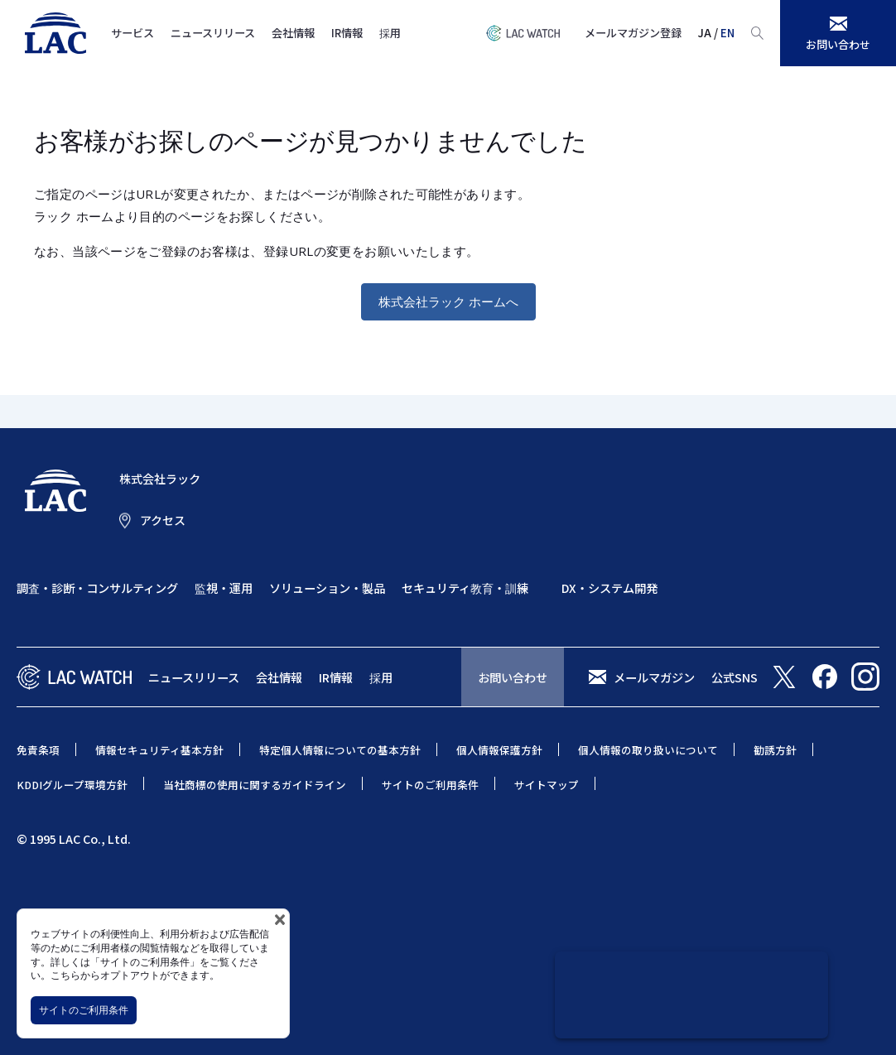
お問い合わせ (512, 677)
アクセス (162, 520)
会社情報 (293, 33)
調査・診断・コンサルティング (97, 587)
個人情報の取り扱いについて (648, 750)
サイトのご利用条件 (83, 1010)
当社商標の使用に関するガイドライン (254, 784)
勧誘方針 (775, 750)
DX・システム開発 (609, 587)
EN (727, 33)
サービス (132, 33)
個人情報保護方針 (499, 750)
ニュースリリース (213, 33)
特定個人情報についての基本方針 (340, 750)
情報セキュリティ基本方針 (159, 750)
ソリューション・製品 (327, 587)
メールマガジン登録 (633, 33)
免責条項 (38, 750)
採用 (390, 33)
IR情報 (347, 33)
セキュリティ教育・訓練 (465, 587)
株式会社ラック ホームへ (448, 301)
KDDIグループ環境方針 (72, 784)
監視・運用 (224, 587)
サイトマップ (546, 784)
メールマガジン (654, 677)
